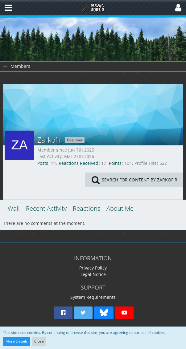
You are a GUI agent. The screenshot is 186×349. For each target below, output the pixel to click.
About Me (120, 208)
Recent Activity (46, 208)
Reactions (86, 208)
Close (39, 341)
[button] (8, 8)
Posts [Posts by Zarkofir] (42, 163)
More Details (17, 341)
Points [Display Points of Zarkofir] (115, 163)
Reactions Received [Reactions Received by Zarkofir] (78, 163)
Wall (14, 208)
